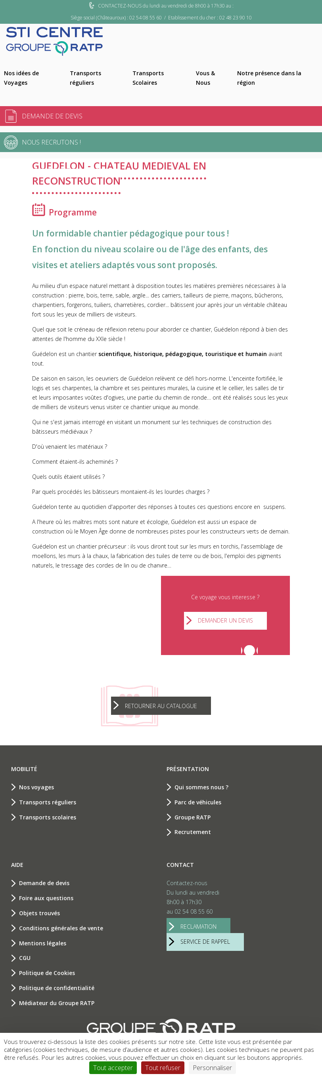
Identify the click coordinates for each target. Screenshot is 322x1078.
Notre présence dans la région (269, 77)
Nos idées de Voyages (21, 77)
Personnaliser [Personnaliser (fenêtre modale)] (212, 1067)
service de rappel (205, 941)
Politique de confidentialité (56, 988)
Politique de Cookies (47, 973)
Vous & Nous (205, 77)
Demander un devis (225, 620)
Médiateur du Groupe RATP (56, 1003)
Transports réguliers (85, 77)
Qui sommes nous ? (201, 787)
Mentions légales (42, 943)
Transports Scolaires (148, 77)
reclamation (198, 926)
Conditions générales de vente (61, 928)
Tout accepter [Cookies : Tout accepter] (113, 1067)
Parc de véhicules (197, 802)
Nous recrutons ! (51, 142)
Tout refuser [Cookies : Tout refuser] (162, 1067)
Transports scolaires (47, 817)
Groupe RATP (192, 817)
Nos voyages (36, 787)
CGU (25, 958)
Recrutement (192, 832)
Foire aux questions (46, 898)
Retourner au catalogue (161, 706)
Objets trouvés (39, 913)
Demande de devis (52, 116)
